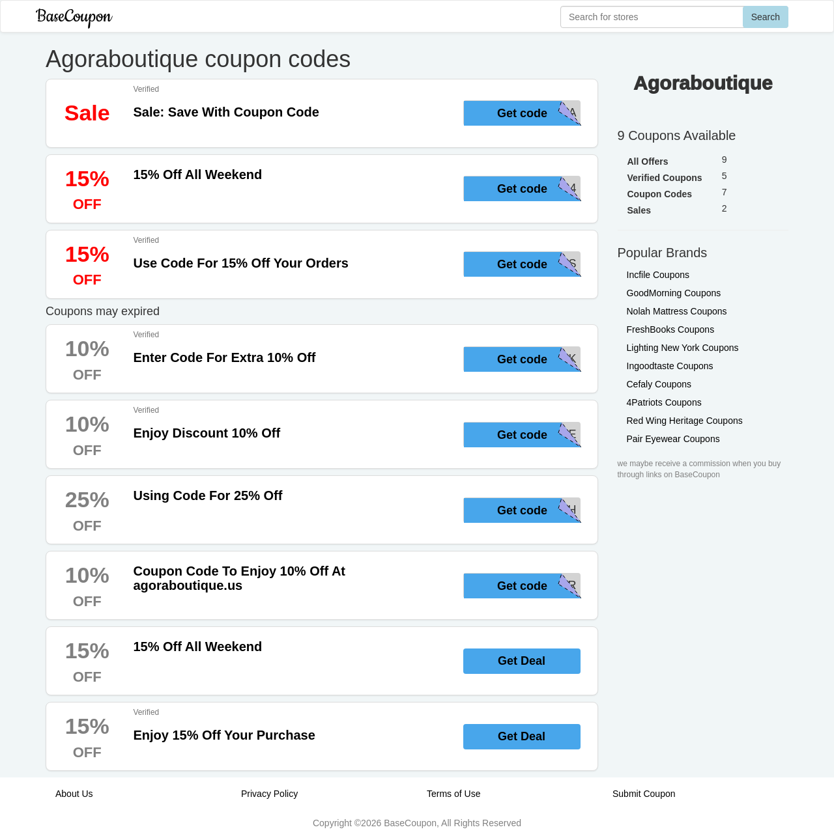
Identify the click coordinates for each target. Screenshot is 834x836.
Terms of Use (453, 793)
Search (765, 17)
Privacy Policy (269, 793)
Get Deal (521, 660)
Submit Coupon (644, 793)
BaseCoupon (73, 16)
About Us (74, 793)
